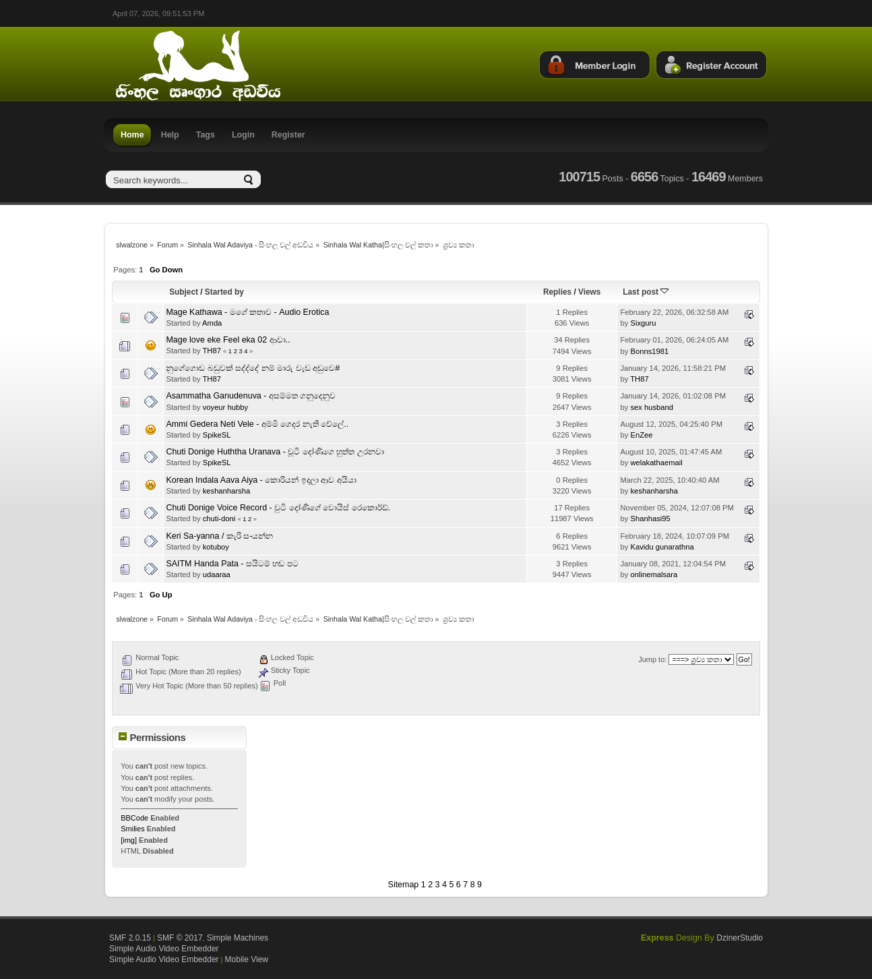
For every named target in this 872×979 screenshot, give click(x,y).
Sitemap (403, 884)
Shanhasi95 (650, 518)
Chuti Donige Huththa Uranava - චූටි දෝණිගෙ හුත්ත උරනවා (274, 451)
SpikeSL (217, 435)
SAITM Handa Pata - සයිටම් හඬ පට (232, 563)
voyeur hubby (225, 407)
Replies (557, 292)
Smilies (132, 829)
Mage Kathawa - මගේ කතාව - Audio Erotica (247, 312)
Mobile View (246, 959)
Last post (645, 292)
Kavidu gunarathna (661, 547)
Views (589, 292)
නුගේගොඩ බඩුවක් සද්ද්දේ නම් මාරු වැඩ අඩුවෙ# (253, 368)
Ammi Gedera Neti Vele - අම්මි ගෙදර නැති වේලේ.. (257, 424)
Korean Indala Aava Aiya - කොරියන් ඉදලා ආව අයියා (261, 480)
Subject (183, 292)
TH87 (211, 351)
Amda (212, 323)
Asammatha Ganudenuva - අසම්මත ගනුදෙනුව (251, 395)
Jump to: (652, 659)
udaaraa (216, 574)
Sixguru (643, 323)
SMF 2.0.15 (130, 938)
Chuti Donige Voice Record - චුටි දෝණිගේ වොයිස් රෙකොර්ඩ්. (278, 507)
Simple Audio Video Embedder (164, 948)
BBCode (134, 818)
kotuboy (216, 547)
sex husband (651, 407)
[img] (129, 840)
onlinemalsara (653, 574)
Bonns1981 (649, 351)
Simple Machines (237, 938)
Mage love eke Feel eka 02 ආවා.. (228, 340)
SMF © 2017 (180, 938)
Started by (224, 292)
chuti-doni (219, 518)
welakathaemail (656, 462)
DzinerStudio (739, 938)
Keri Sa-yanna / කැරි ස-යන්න (219, 536)
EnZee (641, 435)
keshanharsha (226, 491)
